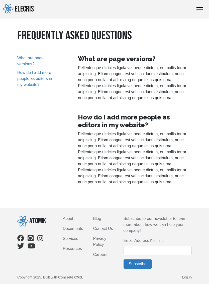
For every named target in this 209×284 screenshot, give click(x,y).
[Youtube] (31, 247)
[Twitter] (20, 247)
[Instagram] (40, 239)
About (68, 218)
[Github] (31, 239)
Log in (187, 277)
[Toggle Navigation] (199, 9)
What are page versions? (30, 61)
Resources (72, 248)
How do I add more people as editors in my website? (34, 78)
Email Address (136, 240)
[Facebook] (20, 239)
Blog (97, 218)
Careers (100, 254)
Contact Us (103, 228)
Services (70, 238)
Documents (73, 228)
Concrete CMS (70, 277)
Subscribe (138, 264)
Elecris (18, 9)
